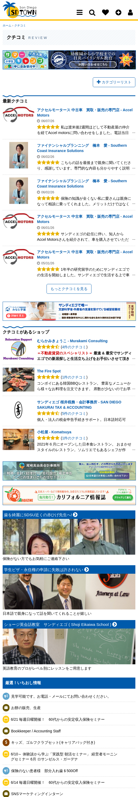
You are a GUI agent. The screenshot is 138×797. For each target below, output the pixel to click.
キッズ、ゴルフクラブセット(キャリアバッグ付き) (53, 743)
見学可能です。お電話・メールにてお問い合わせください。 (61, 696)
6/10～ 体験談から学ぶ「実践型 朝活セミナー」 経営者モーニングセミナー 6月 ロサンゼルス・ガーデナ (64, 757)
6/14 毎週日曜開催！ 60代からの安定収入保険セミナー (58, 782)
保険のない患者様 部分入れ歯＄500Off (46, 771)
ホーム (7, 25)
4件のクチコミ (74, 347)
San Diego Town (26, 14)
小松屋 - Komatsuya (54, 432)
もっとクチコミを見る (69, 289)
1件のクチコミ (74, 377)
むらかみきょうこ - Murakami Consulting (72, 341)
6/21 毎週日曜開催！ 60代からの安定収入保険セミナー (58, 719)
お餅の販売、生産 (26, 708)
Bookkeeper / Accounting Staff (36, 731)
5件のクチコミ (74, 414)
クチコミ (20, 25)
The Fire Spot (49, 371)
